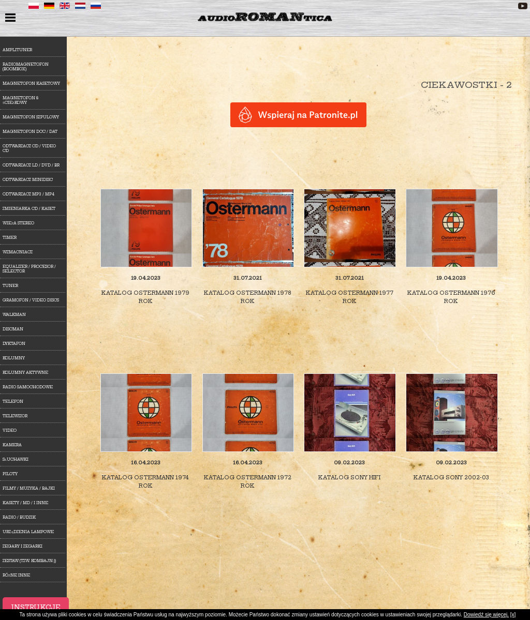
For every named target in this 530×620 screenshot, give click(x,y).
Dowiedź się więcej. (486, 614)
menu (11, 18)
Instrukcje (36, 607)
